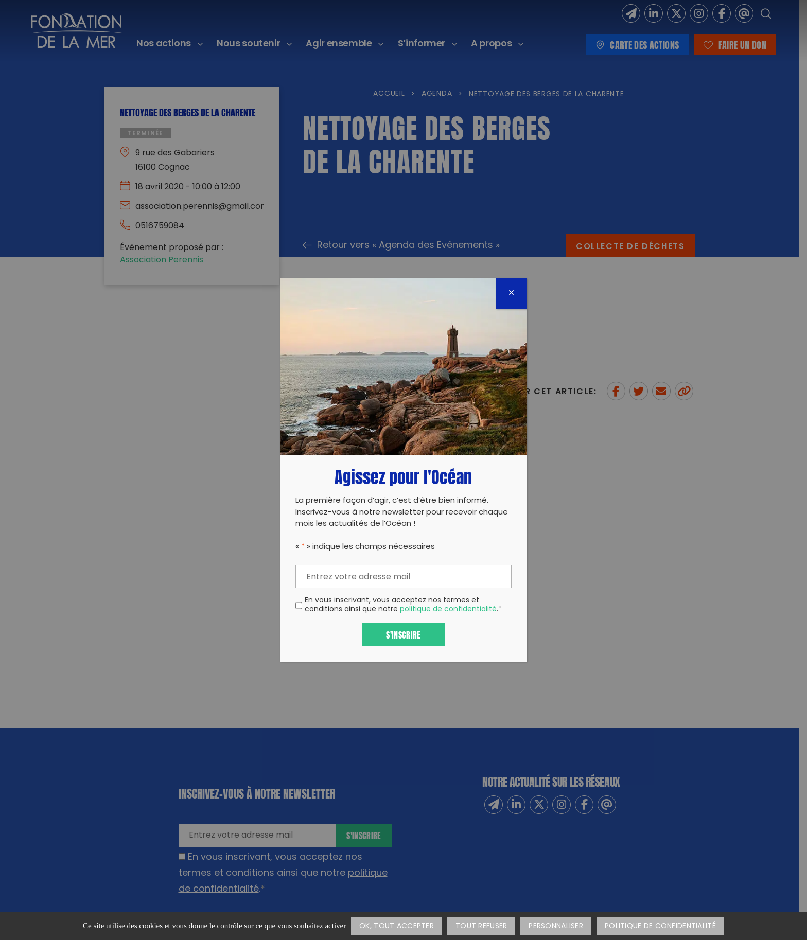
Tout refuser (481, 926)
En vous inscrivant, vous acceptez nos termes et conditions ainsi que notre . (403, 605)
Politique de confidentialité (660, 926)
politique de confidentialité (448, 609)
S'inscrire (403, 634)
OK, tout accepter (396, 926)
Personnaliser (556, 926)
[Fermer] (511, 293)
